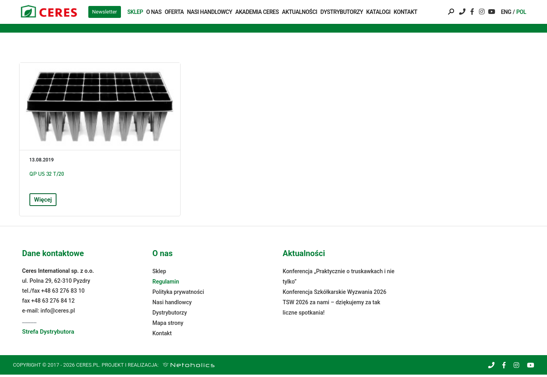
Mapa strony (167, 325)
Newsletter (104, 12)
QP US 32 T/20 (46, 175)
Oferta (174, 12)
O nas (154, 12)
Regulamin (165, 284)
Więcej (43, 201)
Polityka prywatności (178, 294)
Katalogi (378, 12)
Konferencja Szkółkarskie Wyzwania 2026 (335, 294)
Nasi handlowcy (209, 12)
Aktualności (299, 12)
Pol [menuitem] (521, 12)
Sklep (135, 12)
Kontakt (405, 12)
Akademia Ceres (257, 12)
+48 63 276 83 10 (63, 293)
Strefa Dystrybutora (48, 334)
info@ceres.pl (58, 313)
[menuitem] (507, 12)
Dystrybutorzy (341, 12)
